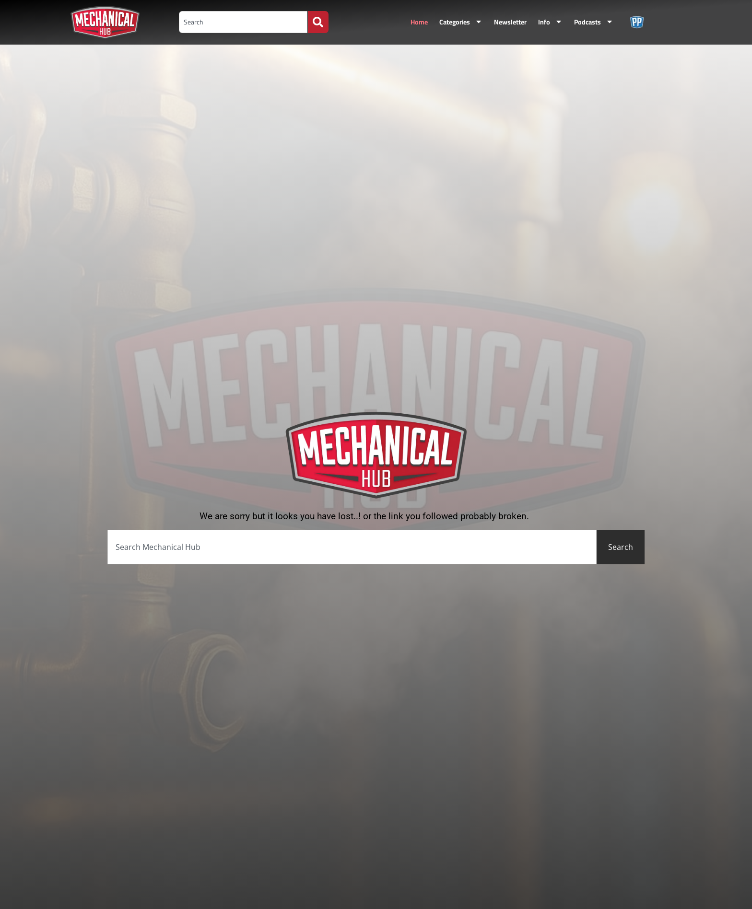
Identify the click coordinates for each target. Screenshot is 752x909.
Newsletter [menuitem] (510, 22)
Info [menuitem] (550, 22)
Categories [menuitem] (460, 22)
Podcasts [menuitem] (593, 22)
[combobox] (243, 22)
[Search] (318, 22)
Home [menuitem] (419, 22)
